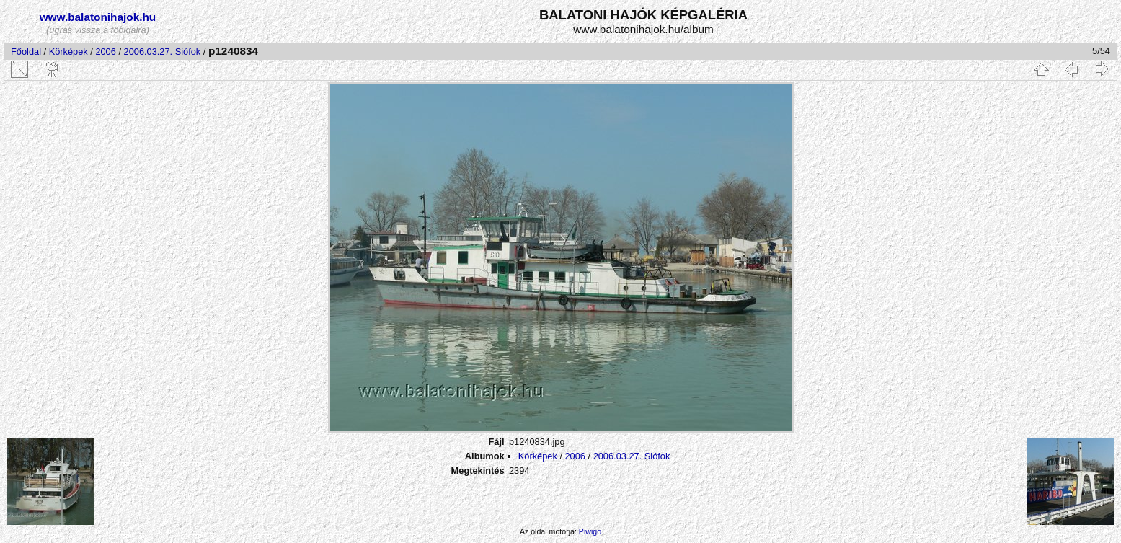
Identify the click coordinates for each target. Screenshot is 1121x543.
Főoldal (26, 51)
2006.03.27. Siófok (162, 51)
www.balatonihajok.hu (98, 17)
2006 (105, 51)
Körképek (68, 51)
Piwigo (590, 531)
